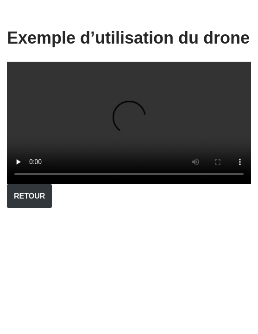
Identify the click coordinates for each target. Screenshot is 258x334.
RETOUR (29, 196)
